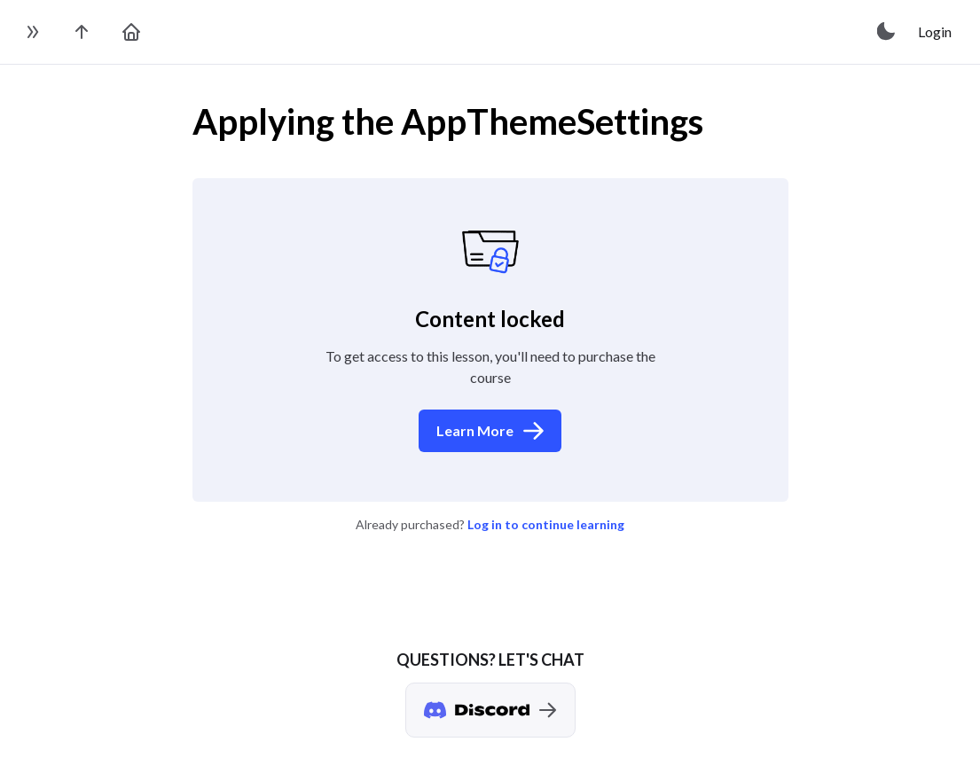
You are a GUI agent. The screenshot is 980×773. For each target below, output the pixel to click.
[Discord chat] (490, 710)
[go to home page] (131, 32)
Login (935, 31)
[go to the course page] (81, 32)
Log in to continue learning (545, 524)
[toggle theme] (887, 32)
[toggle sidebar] (32, 32)
